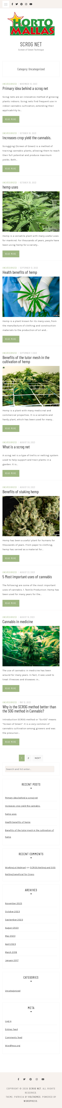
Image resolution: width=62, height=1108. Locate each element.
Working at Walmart (15, 867)
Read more (10, 119)
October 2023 (12, 911)
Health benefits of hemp (19, 272)
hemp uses (10, 186)
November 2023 (13, 903)
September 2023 (14, 919)
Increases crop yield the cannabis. (26, 137)
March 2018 (11, 952)
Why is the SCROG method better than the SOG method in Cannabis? (29, 708)
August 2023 (12, 928)
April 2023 (10, 944)
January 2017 (12, 960)
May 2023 (10, 936)
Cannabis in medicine (17, 621)
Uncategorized (9, 83)
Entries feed (11, 1029)
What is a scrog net (16, 446)
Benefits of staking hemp (20, 491)
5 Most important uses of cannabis (27, 576)
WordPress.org (12, 1045)
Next (38, 758)
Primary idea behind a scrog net (25, 88)
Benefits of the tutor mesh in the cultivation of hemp (25, 359)
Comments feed (13, 1037)
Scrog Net (31, 44)
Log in (8, 1021)
